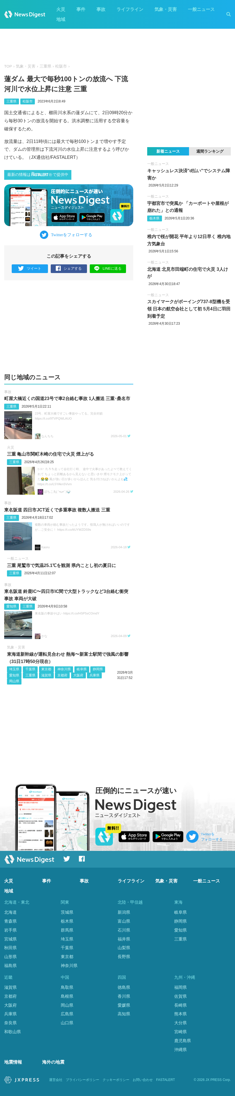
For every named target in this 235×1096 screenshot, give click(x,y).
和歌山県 (12, 1031)
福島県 (10, 965)
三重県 (45, 66)
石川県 (124, 930)
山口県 (67, 1022)
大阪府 (78, 675)
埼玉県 (14, 669)
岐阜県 (82, 669)
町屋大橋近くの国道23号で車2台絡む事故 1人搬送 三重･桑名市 (67, 398)
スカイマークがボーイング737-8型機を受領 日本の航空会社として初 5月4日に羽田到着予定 (189, 308)
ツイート (29, 269)
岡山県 (14, 681)
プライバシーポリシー (82, 1080)
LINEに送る (108, 268)
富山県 (124, 921)
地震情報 (13, 1062)
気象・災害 (165, 9)
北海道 (10, 912)
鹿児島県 (182, 1040)
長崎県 (180, 1005)
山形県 (10, 956)
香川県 (124, 996)
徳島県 (124, 987)
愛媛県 (124, 1005)
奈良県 (10, 1022)
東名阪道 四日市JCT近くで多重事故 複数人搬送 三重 (57, 510)
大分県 (180, 1022)
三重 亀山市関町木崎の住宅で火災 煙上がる (50, 454)
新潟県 (124, 912)
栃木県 (154, 218)
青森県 (10, 921)
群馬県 (67, 930)
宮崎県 (180, 1031)
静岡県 (98, 669)
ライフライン (130, 9)
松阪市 (61, 66)
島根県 (67, 996)
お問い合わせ (143, 1080)
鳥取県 (67, 987)
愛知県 (11, 606)
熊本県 (180, 1013)
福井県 (124, 939)
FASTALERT (165, 1080)
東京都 (46, 669)
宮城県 (10, 939)
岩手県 (10, 930)
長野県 (124, 956)
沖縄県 (180, 1049)
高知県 (124, 1013)
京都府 (62, 675)
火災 (60, 9)
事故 (100, 9)
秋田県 (10, 947)
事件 (80, 9)
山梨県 (124, 947)
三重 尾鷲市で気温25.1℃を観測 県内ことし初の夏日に (61, 565)
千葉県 (30, 669)
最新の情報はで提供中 (37, 174)
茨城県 (67, 912)
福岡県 (180, 987)
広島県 (67, 1013)
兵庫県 (94, 675)
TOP (8, 66)
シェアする (69, 269)
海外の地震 (53, 1062)
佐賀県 (180, 996)
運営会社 (55, 1080)
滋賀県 (46, 675)
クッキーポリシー (116, 1080)
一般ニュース (201, 9)
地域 (60, 19)
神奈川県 (64, 669)
